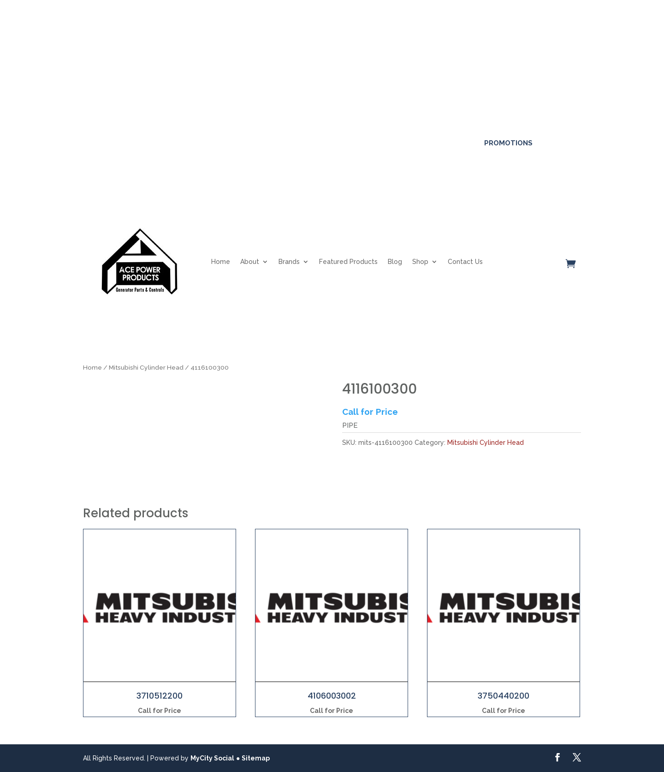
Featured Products (348, 261)
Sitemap (256, 758)
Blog (395, 261)
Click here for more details (361, 47)
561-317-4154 (114, 142)
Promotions (508, 143)
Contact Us (465, 261)
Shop (420, 261)
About (249, 261)
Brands (289, 261)
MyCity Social (212, 758)
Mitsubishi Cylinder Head (146, 367)
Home (220, 261)
